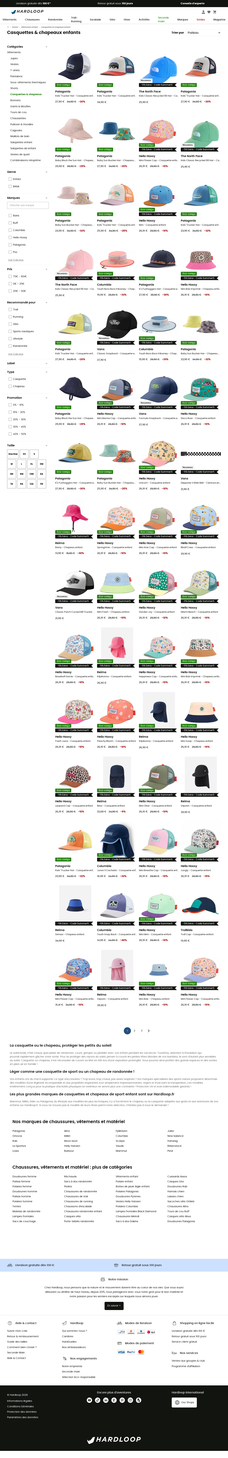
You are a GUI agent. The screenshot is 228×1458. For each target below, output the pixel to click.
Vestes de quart (20, 161)
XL (31, 471)
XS (24, 461)
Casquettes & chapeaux (26, 101)
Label (27, 370)
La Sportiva (19, 1153)
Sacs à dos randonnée (78, 1188)
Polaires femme (22, 1193)
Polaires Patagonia (127, 1198)
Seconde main (163, 20)
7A (11, 491)
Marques (182, 19)
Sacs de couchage (24, 1228)
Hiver (127, 19)
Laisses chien (175, 1203)
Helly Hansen (72, 1153)
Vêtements (9, 19)
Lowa (15, 1158)
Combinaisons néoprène (25, 167)
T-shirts (15, 77)
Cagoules (16, 137)
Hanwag (172, 1148)
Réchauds (70, 1184)
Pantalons (16, 83)
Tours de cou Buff (178, 1218)
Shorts (14, 95)
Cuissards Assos (177, 1184)
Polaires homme (22, 1208)
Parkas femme (21, 1188)
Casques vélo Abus (179, 1223)
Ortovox (17, 1143)
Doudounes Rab (177, 1193)
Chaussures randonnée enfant (83, 1218)
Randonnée (55, 19)
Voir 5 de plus (16, 267)
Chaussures (32, 19)
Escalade (95, 19)
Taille (27, 452)
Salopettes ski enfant (23, 155)
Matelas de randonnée (26, 1218)
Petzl (170, 1158)
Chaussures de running (78, 1208)
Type (27, 379)
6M (21, 481)
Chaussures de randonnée (80, 1198)
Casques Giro (175, 1188)
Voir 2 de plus (15, 361)
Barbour (69, 1158)
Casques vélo (72, 1223)
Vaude (120, 1153)
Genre (27, 179)
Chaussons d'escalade (78, 1213)
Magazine (219, 19)
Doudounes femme (24, 1184)
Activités (144, 19)
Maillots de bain (19, 143)
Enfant (15, 34)
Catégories (27, 53)
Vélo (112, 19)
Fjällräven (121, 1138)
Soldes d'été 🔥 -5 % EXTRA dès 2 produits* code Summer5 (114, 27)
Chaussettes (18, 125)
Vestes (14, 71)
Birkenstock (174, 1153)
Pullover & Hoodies (21, 131)
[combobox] (28, 212)
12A (31, 491)
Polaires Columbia (127, 1213)
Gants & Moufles (20, 113)
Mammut (121, 1158)
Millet (67, 1143)
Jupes (14, 65)
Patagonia (18, 1138)
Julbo (170, 1138)
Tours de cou (18, 119)
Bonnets (15, 107)
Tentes (16, 1213)
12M (32, 481)
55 (41, 491)
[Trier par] (203, 39)
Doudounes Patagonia (181, 1228)
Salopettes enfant (21, 149)
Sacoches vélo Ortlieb (180, 1208)
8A (21, 491)
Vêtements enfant (29, 34)
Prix (27, 276)
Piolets (68, 1193)
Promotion (27, 405)
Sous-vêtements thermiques (28, 89)
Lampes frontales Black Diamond (136, 1218)
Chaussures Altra (177, 1213)
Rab (14, 1148)
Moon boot (70, 1148)
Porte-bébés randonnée (79, 1228)
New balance (175, 1143)
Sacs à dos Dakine (127, 1228)
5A (41, 481)
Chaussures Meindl (127, 1223)
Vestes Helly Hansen (128, 1208)
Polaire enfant (124, 1188)
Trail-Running (76, 20)
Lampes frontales (23, 1223)
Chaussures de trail (76, 1203)
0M (41, 471)
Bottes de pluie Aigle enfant (133, 1193)
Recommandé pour (27, 309)
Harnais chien (175, 1198)
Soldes (201, 19)
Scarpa (120, 1148)
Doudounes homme (24, 1198)
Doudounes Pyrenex (128, 1203)
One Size (12, 461)
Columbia (122, 1143)
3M (11, 481)
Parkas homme (21, 1203)
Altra (67, 1138)
